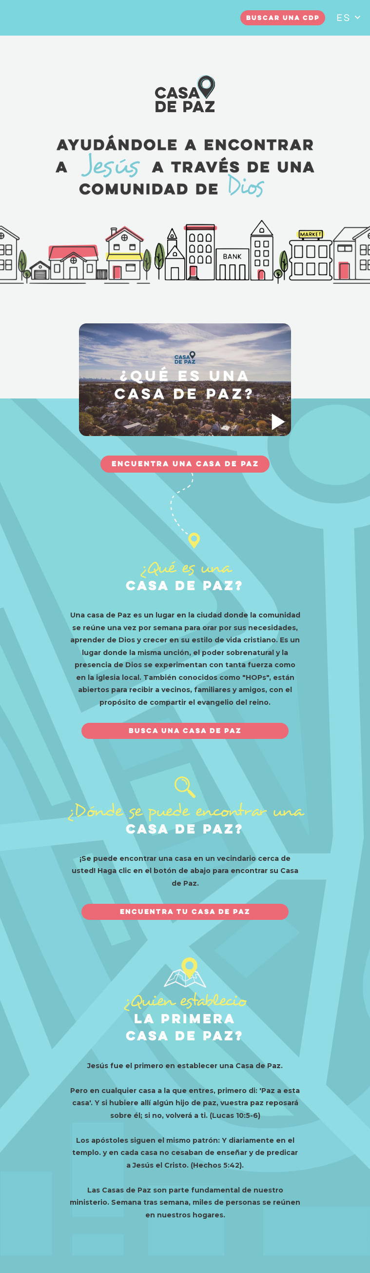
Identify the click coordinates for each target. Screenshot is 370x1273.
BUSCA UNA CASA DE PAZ (185, 731)
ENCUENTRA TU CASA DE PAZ (185, 912)
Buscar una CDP (283, 18)
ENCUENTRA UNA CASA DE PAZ (185, 464)
